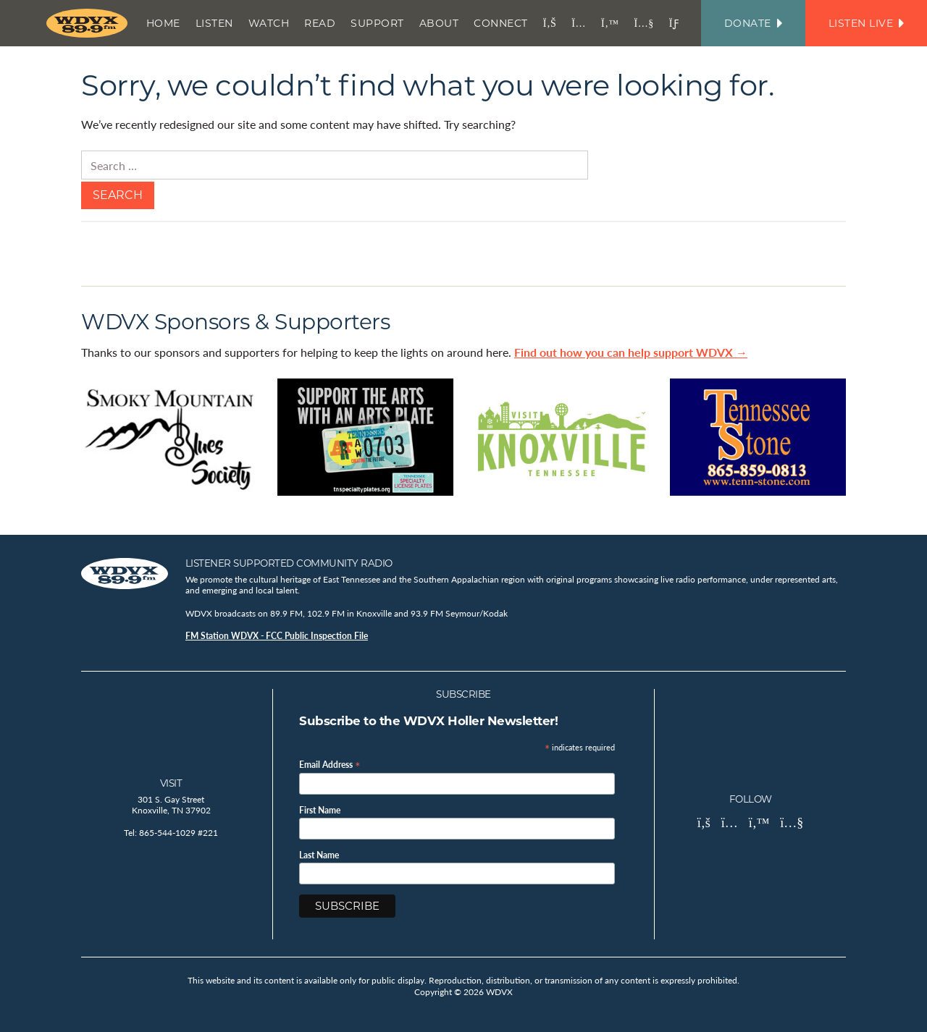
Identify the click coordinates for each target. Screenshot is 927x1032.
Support (377, 23)
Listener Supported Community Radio (289, 563)
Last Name (319, 855)
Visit (171, 783)
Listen (214, 23)
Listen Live (866, 23)
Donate (753, 23)
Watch (269, 23)
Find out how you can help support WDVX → (630, 352)
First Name (319, 810)
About (439, 23)
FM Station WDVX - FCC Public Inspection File (276, 636)
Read (319, 23)
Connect (501, 23)
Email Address (330, 764)
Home (163, 23)
